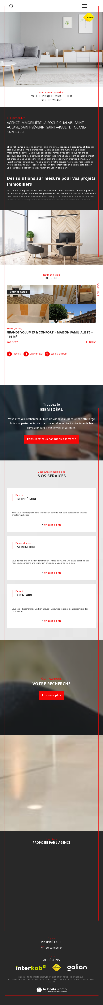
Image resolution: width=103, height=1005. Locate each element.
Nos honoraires (16, 979)
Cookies (51, 982)
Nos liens (73, 979)
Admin (63, 979)
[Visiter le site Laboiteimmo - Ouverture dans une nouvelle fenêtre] (51, 993)
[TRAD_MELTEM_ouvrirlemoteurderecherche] (11, 6)
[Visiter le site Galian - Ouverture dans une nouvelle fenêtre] (77, 967)
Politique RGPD (87, 979)
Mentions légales (49, 979)
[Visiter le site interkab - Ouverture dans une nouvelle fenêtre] (31, 967)
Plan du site (31, 979)
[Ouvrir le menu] (84, 6)
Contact (98, 289)
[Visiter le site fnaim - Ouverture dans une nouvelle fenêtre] (57, 967)
